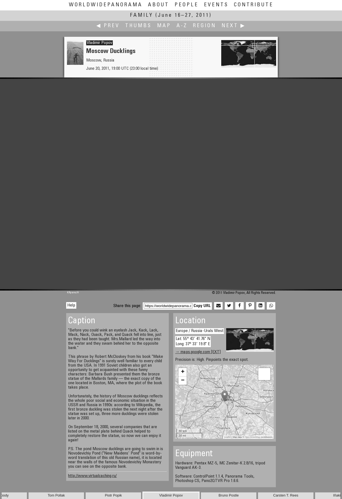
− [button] (182, 381)
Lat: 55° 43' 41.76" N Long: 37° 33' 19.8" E (193, 341)
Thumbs (138, 26)
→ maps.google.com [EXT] (198, 352)
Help (71, 305)
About (158, 5)
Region (204, 26)
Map (164, 26)
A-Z (181, 26)
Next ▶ (234, 26)
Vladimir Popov (99, 43)
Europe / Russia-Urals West (199, 331)
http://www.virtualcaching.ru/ (92, 476)
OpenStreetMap (252, 437)
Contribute (253, 5)
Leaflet (227, 437)
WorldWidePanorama (105, 5)
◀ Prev (108, 26)
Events (216, 5)
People (186, 5)
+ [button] (182, 372)
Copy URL (202, 306)
